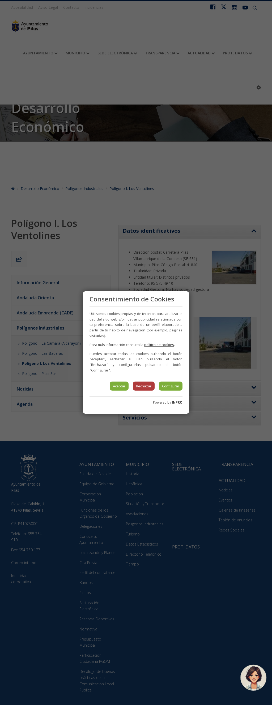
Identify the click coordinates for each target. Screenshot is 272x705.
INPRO (177, 402)
